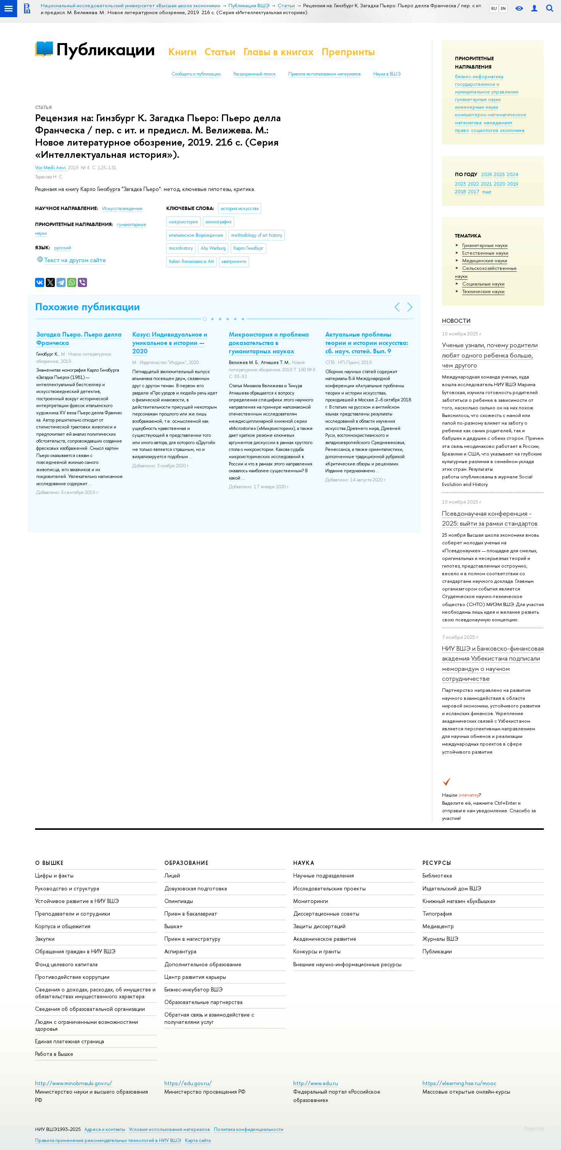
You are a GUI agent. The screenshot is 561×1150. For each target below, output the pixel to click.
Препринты (348, 51)
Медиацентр (438, 926)
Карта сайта (198, 1140)
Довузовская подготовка (195, 888)
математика (468, 122)
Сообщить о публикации (196, 74)
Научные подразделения (323, 875)
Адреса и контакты (104, 1129)
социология (484, 130)
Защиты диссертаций (319, 926)
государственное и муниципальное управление (487, 87)
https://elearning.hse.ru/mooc (459, 1083)
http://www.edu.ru (315, 1083)
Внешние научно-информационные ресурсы (347, 964)
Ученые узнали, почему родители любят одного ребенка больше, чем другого (490, 354)
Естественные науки (485, 252)
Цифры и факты (54, 875)
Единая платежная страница (69, 1041)
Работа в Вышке (54, 1053)
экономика (512, 130)
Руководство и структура (67, 888)
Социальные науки (483, 283)
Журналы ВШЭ (440, 938)
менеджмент (498, 122)
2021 (486, 183)
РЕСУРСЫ (437, 862)
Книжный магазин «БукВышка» (459, 901)
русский (62, 248)
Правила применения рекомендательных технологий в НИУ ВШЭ (108, 1140)
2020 (499, 183)
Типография (437, 913)
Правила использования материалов (324, 74)
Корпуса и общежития (62, 926)
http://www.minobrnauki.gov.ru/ (73, 1083)
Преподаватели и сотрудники (72, 913)
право (462, 130)
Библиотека (437, 875)
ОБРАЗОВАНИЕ (186, 862)
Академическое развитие (324, 938)
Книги (182, 51)
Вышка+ (173, 926)
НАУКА (303, 862)
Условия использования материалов (169, 1129)
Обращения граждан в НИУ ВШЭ (75, 951)
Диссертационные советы (326, 913)
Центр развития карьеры (195, 976)
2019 (512, 183)
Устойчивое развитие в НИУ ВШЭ (77, 901)
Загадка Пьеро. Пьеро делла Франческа (79, 338)
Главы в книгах (278, 51)
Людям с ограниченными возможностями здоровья (86, 1025)
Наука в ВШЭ (386, 74)
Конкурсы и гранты (317, 951)
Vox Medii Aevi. (51, 168)
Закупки (45, 938)
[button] (205, 319)
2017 (473, 191)
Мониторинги (310, 901)
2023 (460, 183)
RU (494, 8)
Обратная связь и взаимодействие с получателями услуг (209, 1018)
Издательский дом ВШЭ (452, 888)
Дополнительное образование (202, 964)
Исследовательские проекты (329, 888)
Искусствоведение (122, 208)
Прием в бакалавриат (190, 913)
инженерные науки (476, 106)
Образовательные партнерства (203, 1002)
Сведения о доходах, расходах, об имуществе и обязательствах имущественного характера (95, 993)
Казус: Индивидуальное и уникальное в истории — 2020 (169, 342)
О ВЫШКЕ (49, 862)
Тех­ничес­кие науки (483, 291)
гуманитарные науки (478, 99)
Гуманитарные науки (485, 245)
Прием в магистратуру (192, 938)
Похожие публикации (87, 306)
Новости (456, 321)
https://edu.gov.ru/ (188, 1083)
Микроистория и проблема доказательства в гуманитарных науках (269, 342)
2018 (460, 191)
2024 (512, 174)
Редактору (534, 1128)
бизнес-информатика (479, 76)
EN (503, 8)
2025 (499, 174)
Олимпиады (178, 901)
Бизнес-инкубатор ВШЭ (193, 989)
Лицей (172, 875)
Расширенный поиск (254, 74)
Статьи (220, 51)
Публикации (105, 49)
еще (487, 191)
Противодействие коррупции (72, 976)
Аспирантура (180, 951)
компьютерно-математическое (490, 114)
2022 (473, 183)
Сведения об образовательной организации (90, 1008)
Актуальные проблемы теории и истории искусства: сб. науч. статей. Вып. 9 (366, 342)
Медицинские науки (484, 260)
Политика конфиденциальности (248, 1129)
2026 (486, 174)
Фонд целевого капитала (66, 964)
